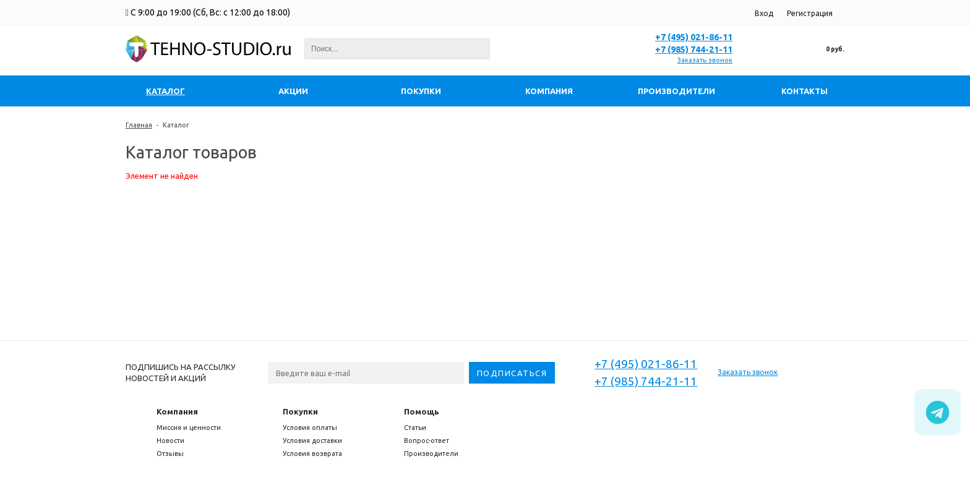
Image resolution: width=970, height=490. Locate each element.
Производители (431, 453)
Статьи (415, 427)
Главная (139, 125)
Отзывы (170, 453)
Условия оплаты (310, 427)
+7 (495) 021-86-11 (693, 37)
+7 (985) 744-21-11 (693, 49)
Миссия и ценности (189, 427)
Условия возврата (312, 453)
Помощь (421, 411)
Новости (170, 440)
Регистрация (810, 13)
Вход (764, 13)
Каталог (176, 125)
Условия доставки (312, 440)
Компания (177, 411)
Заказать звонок (704, 60)
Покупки (300, 411)
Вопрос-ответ (426, 440)
